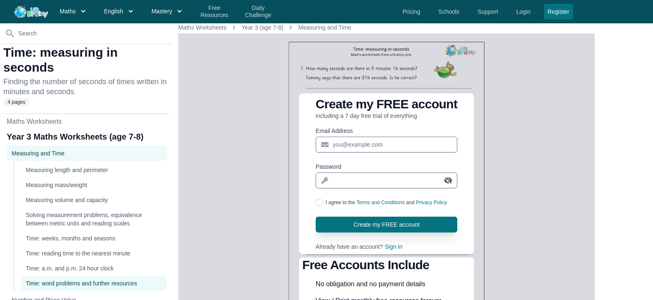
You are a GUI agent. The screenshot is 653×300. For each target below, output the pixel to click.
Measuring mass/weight (56, 185)
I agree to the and (386, 202)
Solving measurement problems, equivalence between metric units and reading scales (84, 219)
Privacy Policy (431, 202)
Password (328, 166)
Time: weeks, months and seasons (70, 238)
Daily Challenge (258, 12)
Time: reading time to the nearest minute (78, 253)
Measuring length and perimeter (67, 170)
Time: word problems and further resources (81, 283)
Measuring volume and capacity (67, 200)
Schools (450, 11)
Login (524, 11)
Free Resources (214, 12)
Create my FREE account (387, 224)
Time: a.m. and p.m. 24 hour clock (70, 268)
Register (558, 11)
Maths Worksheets (202, 27)
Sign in (394, 246)
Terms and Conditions (380, 202)
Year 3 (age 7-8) (263, 27)
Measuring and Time (324, 27)
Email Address (334, 131)
